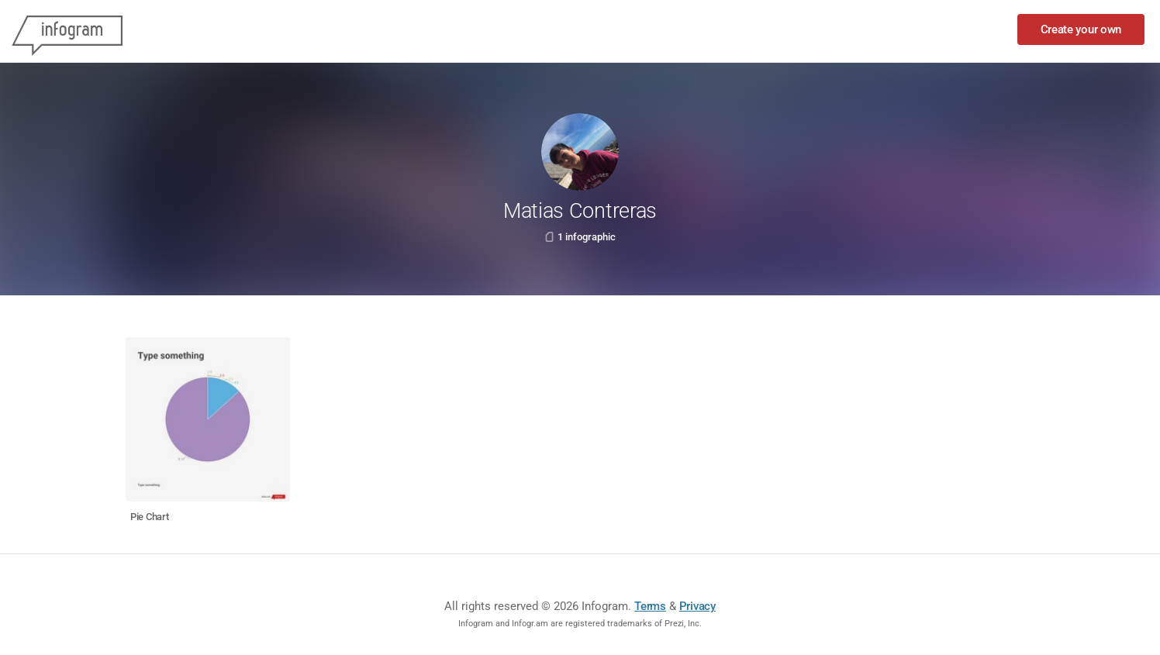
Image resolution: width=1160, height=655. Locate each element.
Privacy (697, 606)
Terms (650, 606)
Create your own (1081, 29)
